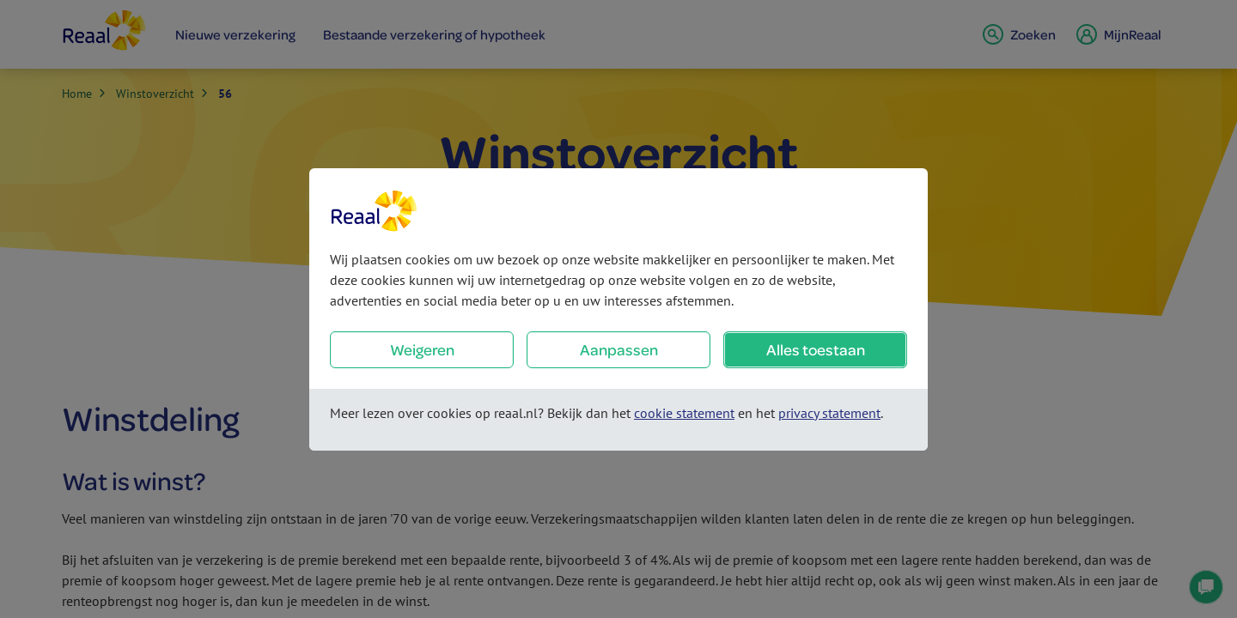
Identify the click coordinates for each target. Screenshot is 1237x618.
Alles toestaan (815, 349)
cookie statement (684, 412)
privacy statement (829, 412)
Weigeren (422, 349)
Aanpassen (619, 349)
